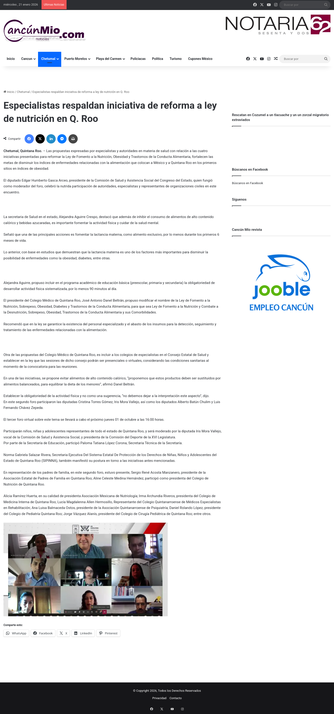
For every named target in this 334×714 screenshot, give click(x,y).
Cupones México (200, 59)
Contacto (176, 698)
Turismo (176, 59)
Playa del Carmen (109, 59)
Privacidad (159, 698)
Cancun (26, 59)
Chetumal (48, 59)
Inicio (11, 59)
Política (157, 59)
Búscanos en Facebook (247, 183)
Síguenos (239, 199)
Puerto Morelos (75, 59)
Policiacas (138, 59)
